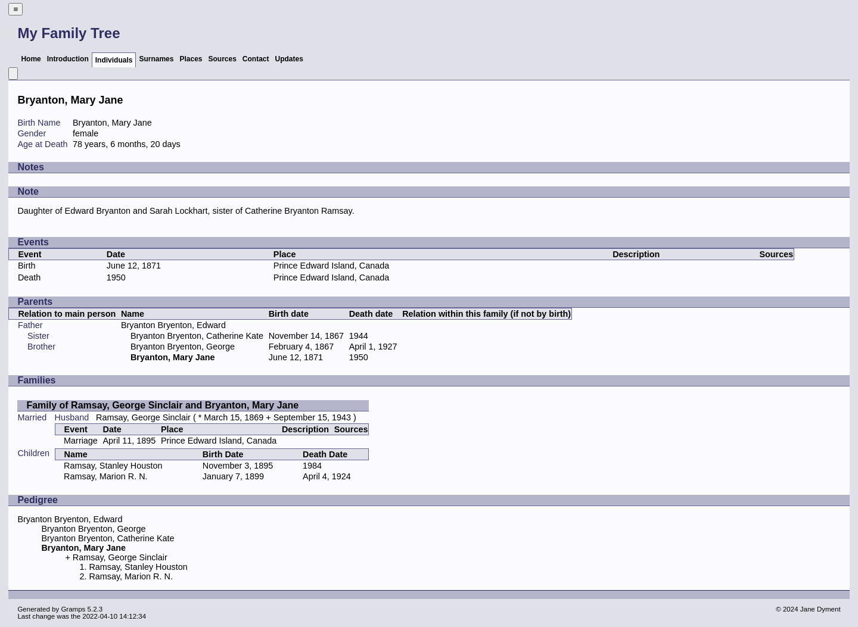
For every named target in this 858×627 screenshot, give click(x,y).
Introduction (68, 59)
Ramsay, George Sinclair (143, 417)
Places (190, 59)
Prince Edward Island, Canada (331, 265)
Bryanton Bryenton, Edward (173, 325)
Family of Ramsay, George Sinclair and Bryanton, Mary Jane (162, 405)
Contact (256, 59)
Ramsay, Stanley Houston (113, 465)
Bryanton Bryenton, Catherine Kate (196, 336)
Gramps (73, 609)
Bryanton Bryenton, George (182, 346)
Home (31, 59)
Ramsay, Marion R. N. (105, 476)
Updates (289, 59)
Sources (223, 59)
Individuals (114, 60)
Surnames (156, 59)
